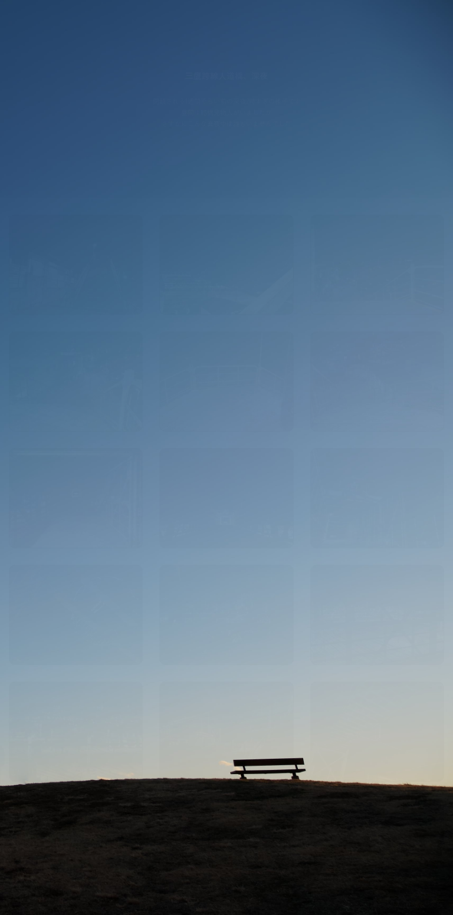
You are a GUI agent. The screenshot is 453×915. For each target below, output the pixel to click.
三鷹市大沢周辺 (329, 904)
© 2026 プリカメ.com (269, 904)
